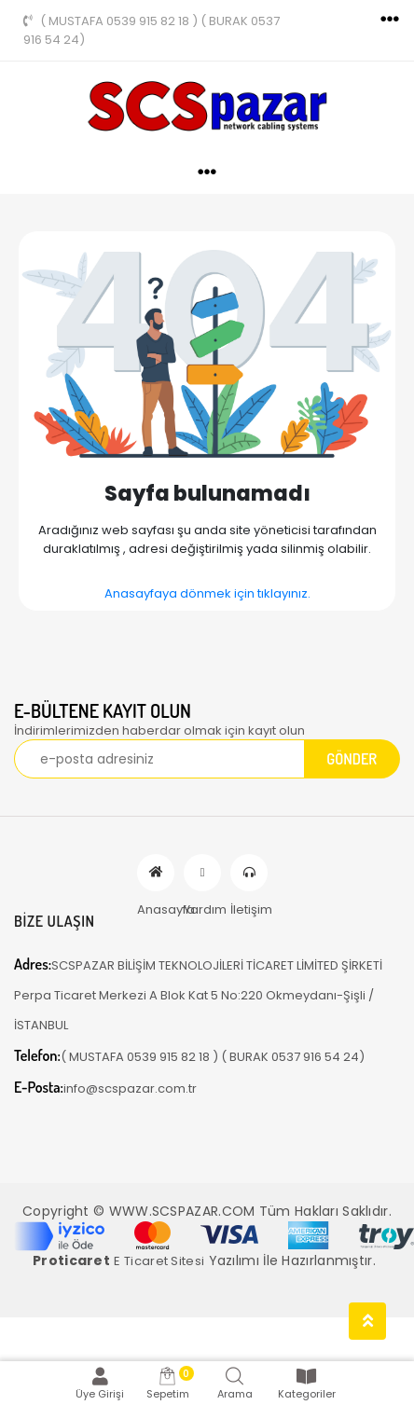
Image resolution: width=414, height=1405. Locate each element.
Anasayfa (155, 872)
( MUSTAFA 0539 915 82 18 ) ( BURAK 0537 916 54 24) (151, 30)
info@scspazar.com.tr (105, 1087)
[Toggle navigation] (390, 19)
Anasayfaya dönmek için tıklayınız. (207, 593)
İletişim (249, 872)
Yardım (202, 872)
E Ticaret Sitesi (159, 1261)
